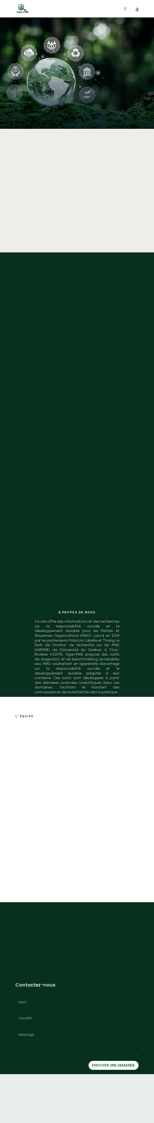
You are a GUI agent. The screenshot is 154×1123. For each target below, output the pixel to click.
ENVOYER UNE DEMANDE (113, 1065)
